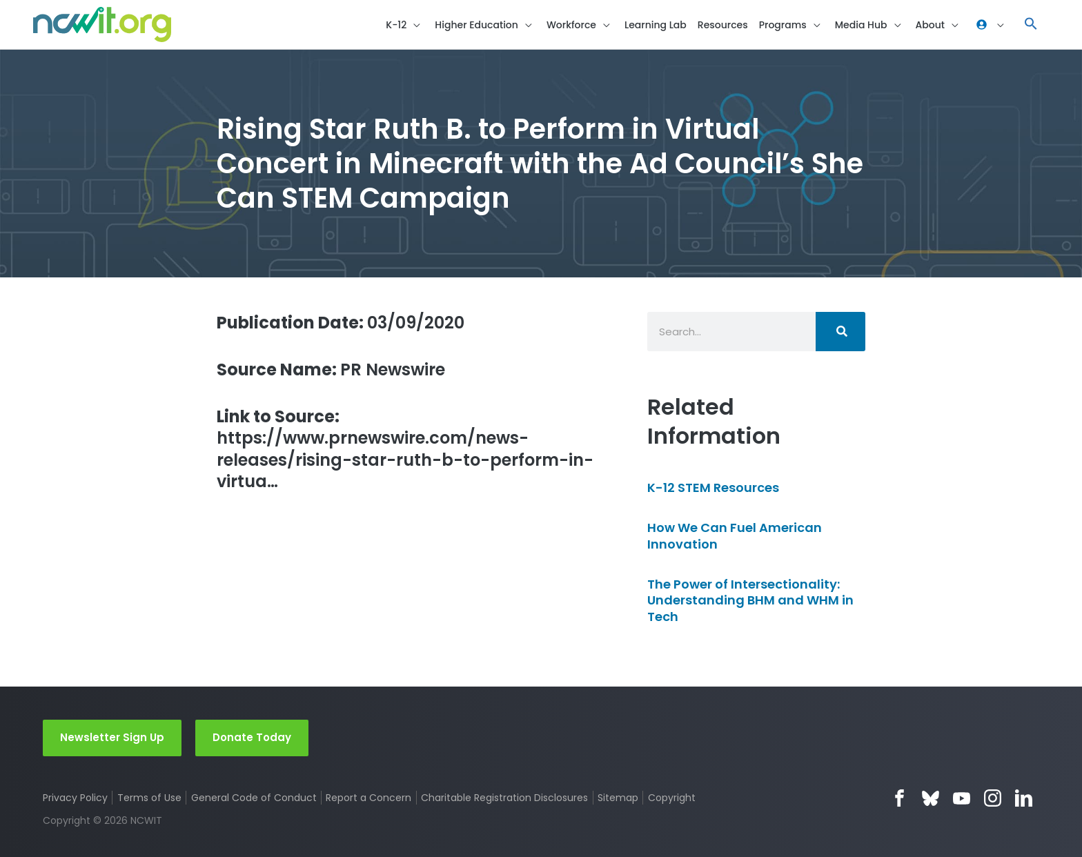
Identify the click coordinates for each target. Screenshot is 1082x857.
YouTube (961, 798)
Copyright (672, 798)
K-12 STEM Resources (713, 487)
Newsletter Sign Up (112, 737)
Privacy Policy (75, 798)
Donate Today (252, 737)
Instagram (992, 798)
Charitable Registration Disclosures (504, 798)
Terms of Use (149, 798)
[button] (1031, 24)
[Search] (840, 331)
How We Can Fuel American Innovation (734, 535)
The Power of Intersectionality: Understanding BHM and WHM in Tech (750, 600)
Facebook (899, 798)
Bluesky (930, 798)
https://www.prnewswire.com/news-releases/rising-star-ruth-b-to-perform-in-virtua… (405, 449)
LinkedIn (1023, 798)
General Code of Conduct (254, 798)
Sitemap (618, 798)
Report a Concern (368, 798)
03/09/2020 (340, 322)
